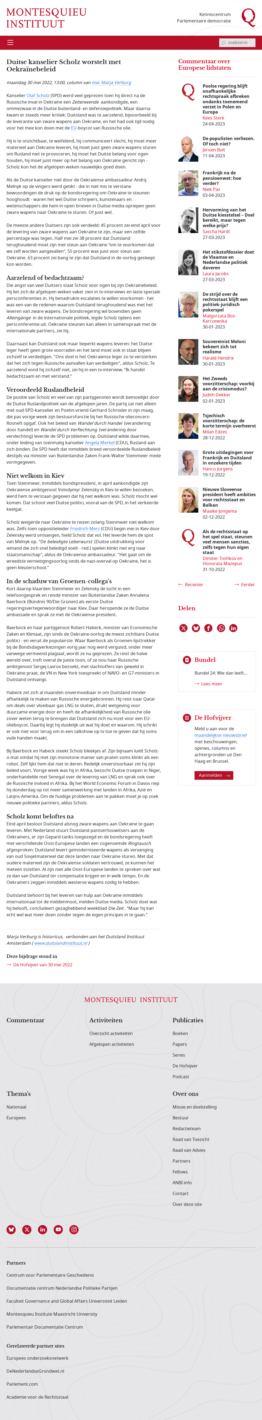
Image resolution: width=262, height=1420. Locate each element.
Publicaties (188, 1020)
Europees (16, 1118)
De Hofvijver (185, 1066)
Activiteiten (106, 1020)
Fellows (180, 1172)
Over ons (185, 1094)
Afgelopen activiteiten (111, 1044)
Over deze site (187, 1204)
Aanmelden (214, 775)
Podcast (181, 1077)
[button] (14, 1229)
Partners (181, 1161)
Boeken (180, 1033)
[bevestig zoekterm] (223, 43)
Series (179, 1055)
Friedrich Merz (85, 529)
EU (74, 128)
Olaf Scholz (38, 95)
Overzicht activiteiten (111, 1033)
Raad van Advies (189, 1150)
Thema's (19, 1094)
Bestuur (181, 1118)
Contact (181, 1193)
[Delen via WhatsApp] (221, 628)
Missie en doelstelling (195, 1107)
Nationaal (16, 1107)
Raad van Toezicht (191, 1139)
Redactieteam (187, 1129)
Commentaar (25, 1020)
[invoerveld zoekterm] (237, 42)
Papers (180, 1044)
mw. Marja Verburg (111, 82)
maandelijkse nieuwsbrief (221, 735)
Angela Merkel (100, 443)
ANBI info (182, 1183)
